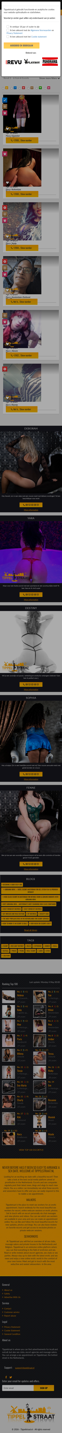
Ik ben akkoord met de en (30, 31)
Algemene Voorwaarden (41, 30)
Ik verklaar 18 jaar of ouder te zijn (23, 26)
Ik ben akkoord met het (27, 36)
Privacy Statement (15, 33)
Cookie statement (39, 36)
